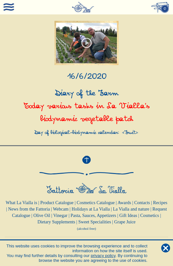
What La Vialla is (21, 202)
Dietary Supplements (56, 222)
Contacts (142, 202)
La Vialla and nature (131, 209)
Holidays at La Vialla (91, 209)
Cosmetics (149, 215)
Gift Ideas (128, 215)
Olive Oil (41, 215)
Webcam (61, 209)
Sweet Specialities (94, 222)
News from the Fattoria (29, 209)
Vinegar (60, 215)
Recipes (160, 202)
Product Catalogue (57, 202)
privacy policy (103, 255)
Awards (124, 202)
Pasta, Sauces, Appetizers (93, 215)
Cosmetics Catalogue (96, 202)
